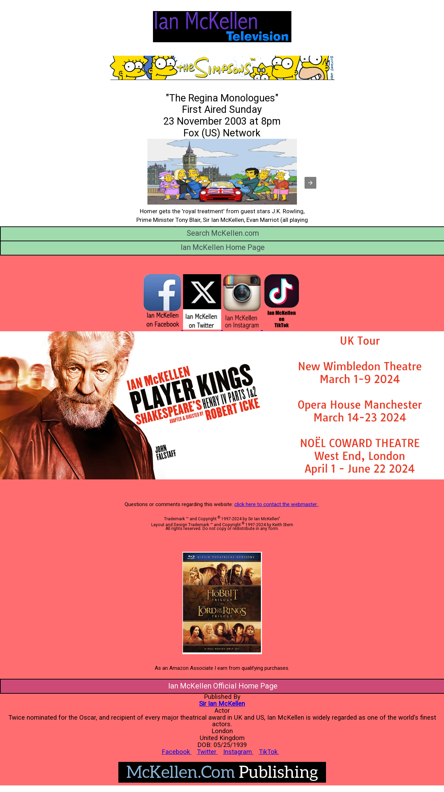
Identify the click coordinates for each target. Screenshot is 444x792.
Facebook (177, 751)
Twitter (207, 751)
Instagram (238, 751)
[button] (310, 183)
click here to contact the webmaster (276, 504)
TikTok (269, 751)
